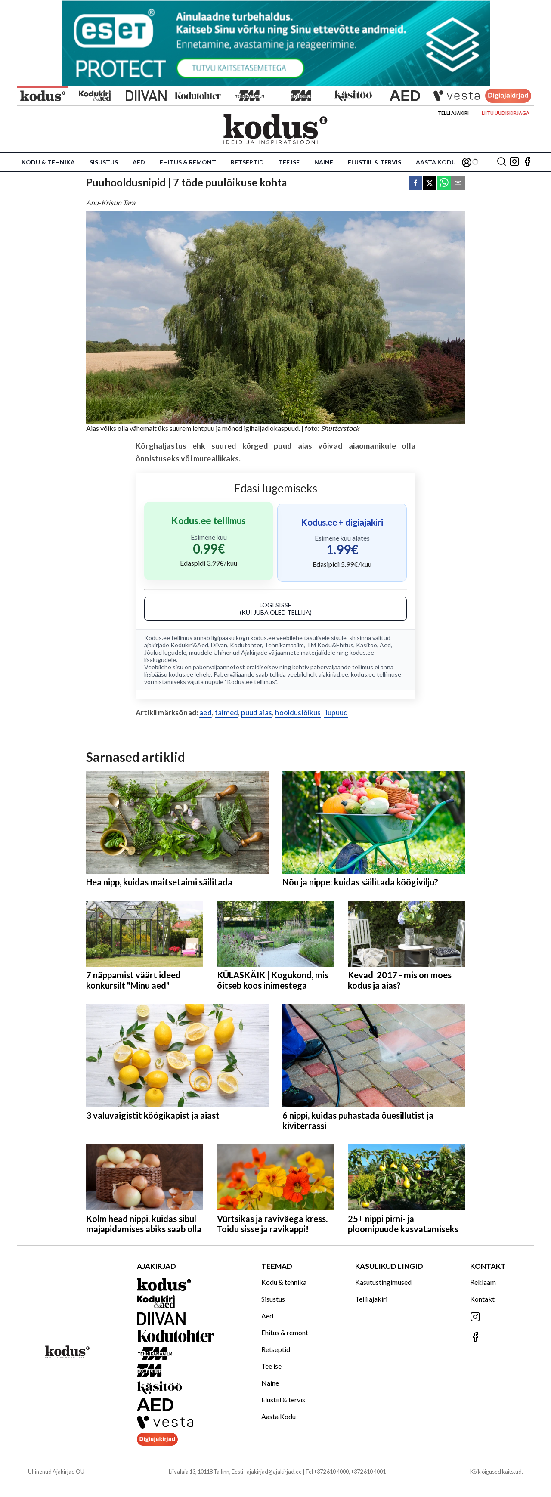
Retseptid (247, 162)
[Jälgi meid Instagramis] (514, 162)
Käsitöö (366, 645)
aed (205, 712)
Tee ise (289, 162)
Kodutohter (246, 645)
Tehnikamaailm (284, 645)
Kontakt (482, 1299)
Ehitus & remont (188, 162)
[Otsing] (501, 162)
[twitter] (429, 183)
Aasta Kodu (436, 162)
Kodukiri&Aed (189, 645)
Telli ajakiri (453, 113)
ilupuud (336, 712)
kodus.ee (263, 637)
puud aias (256, 712)
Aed (139, 162)
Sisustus (104, 162)
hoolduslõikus (298, 712)
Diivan (219, 645)
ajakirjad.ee (333, 674)
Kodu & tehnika (48, 162)
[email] (458, 183)
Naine (323, 162)
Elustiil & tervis (374, 162)
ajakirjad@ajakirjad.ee (274, 1471)
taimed (226, 712)
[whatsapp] (444, 183)
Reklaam (483, 1282)
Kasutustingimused (383, 1282)
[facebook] (415, 183)
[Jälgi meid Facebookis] (527, 162)
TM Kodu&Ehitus (329, 645)
